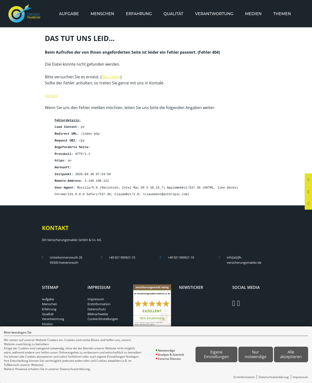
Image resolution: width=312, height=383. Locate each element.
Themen (282, 13)
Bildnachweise (98, 310)
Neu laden (111, 76)
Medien (253, 13)
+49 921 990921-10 (122, 254)
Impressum (300, 377)
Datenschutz (97, 305)
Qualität (173, 13)
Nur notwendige (255, 354)
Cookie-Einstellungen (103, 315)
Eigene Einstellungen (216, 354)
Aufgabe (69, 13)
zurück (51, 95)
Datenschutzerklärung (274, 377)
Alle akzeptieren (291, 354)
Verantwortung (214, 13)
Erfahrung (139, 13)
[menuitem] (69, 14)
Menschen (102, 13)
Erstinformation (244, 377)
